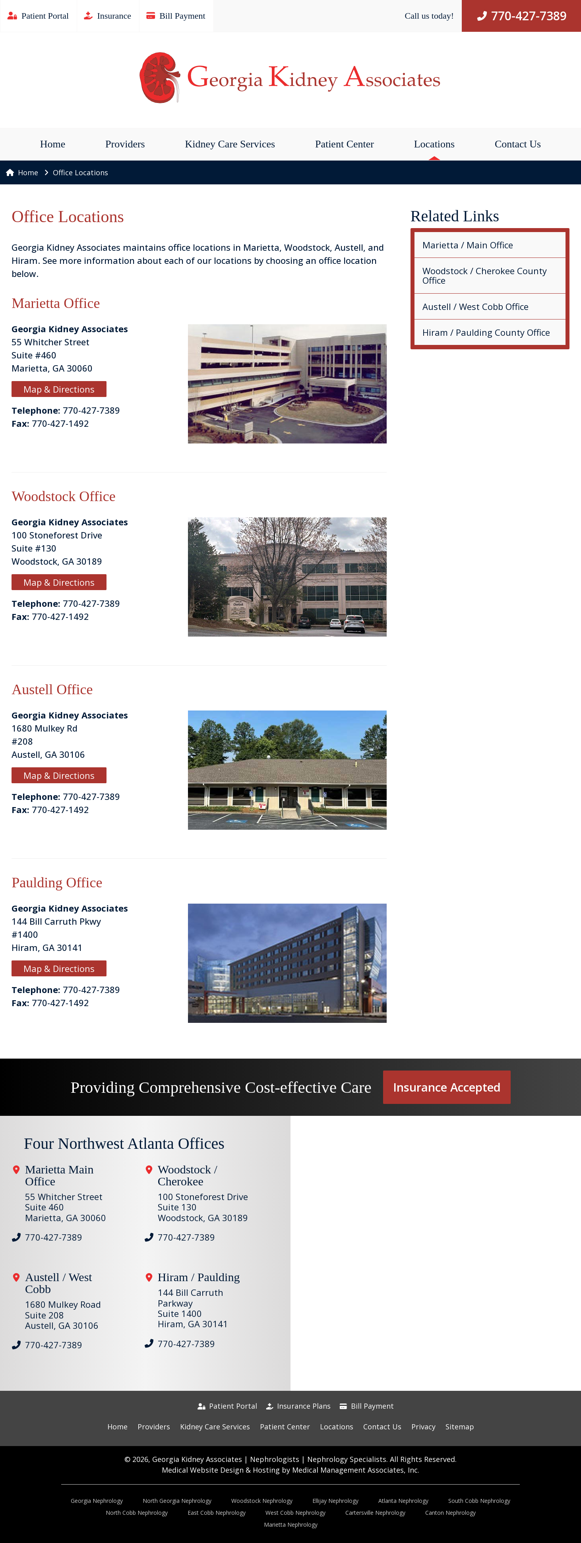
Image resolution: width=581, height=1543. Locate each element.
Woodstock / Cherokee (187, 1175)
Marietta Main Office (59, 1175)
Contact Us (518, 144)
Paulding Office (57, 883)
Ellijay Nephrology (335, 1500)
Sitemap (459, 1426)
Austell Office (52, 689)
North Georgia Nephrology (177, 1500)
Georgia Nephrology (97, 1500)
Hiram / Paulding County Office (486, 332)
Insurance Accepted (447, 1087)
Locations (434, 144)
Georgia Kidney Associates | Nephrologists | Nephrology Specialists (269, 1459)
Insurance (108, 16)
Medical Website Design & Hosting (221, 1470)
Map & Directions (59, 389)
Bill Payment (176, 16)
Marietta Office (56, 303)
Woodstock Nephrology (261, 1500)
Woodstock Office (63, 496)
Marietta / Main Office (467, 245)
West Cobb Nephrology (295, 1512)
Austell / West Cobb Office (475, 306)
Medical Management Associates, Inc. (355, 1470)
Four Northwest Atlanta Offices (124, 1144)
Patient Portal (38, 16)
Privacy (423, 1426)
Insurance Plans (299, 1406)
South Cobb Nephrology (479, 1500)
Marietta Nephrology (291, 1524)
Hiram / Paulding (199, 1277)
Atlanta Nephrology (403, 1500)
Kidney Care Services (230, 144)
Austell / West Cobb (58, 1283)
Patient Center (344, 144)
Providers (125, 144)
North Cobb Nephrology (137, 1512)
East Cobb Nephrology (217, 1512)
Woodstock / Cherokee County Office (484, 275)
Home (53, 144)
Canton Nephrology (450, 1512)
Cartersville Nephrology (375, 1512)
